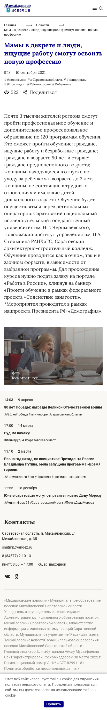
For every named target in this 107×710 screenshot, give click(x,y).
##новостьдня (15, 79)
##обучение (62, 84)
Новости (42, 25)
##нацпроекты (75, 79)
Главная (10, 25)
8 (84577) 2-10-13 (16, 556)
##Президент (15, 84)
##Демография (39, 84)
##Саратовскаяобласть (45, 79)
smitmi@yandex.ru (17, 547)
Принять (53, 704)
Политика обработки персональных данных (41, 668)
